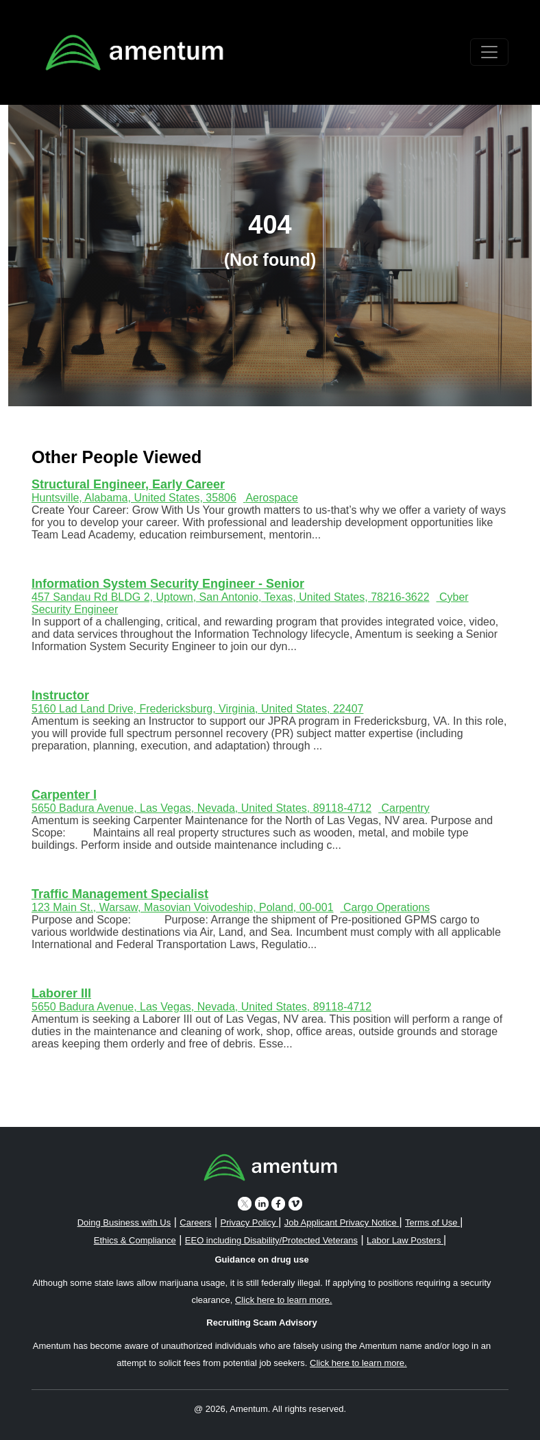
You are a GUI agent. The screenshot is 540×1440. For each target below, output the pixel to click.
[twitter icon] (244, 1203)
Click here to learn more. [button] (283, 1300)
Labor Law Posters (405, 1240)
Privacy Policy (250, 1222)
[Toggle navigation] (489, 52)
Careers (195, 1222)
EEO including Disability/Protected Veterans (271, 1240)
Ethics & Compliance (135, 1240)
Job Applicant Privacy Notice (342, 1222)
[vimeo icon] (295, 1203)
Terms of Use (432, 1222)
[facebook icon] (278, 1203)
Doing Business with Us (124, 1222)
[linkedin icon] (262, 1203)
